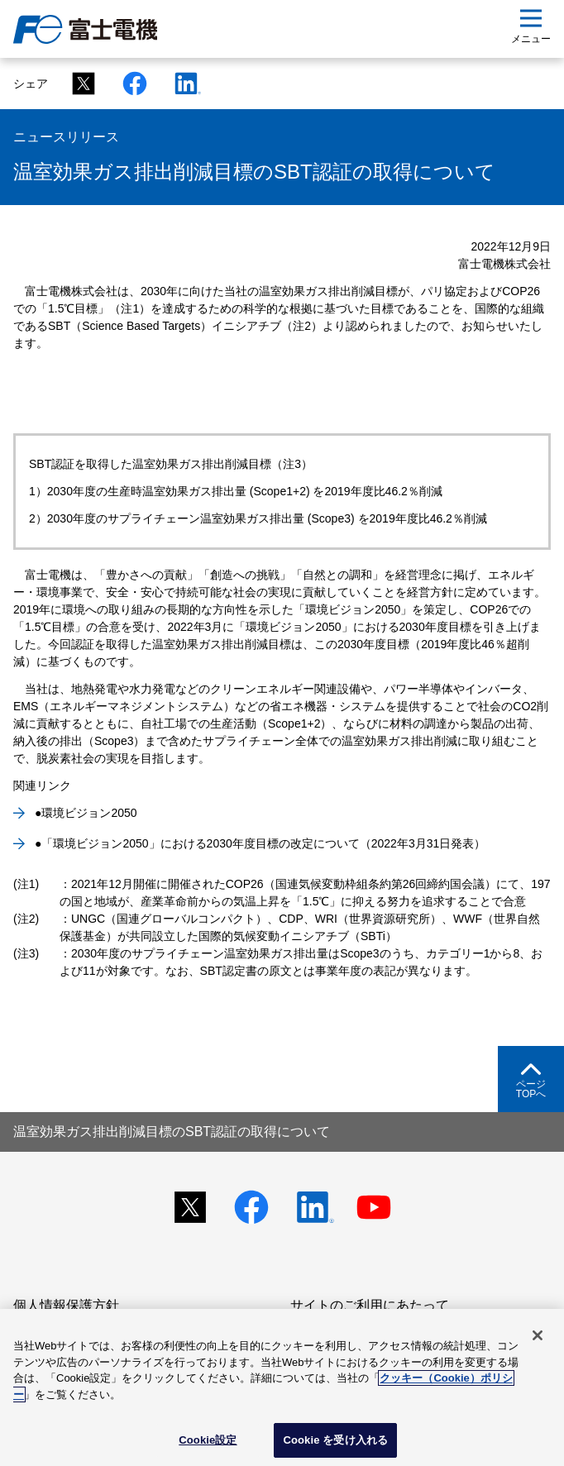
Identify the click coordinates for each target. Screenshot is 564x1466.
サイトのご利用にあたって (369, 1305)
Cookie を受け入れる (335, 1440)
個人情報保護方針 (66, 1305)
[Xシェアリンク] (78, 83)
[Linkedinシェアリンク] (181, 83)
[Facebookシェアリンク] (130, 83)
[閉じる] (537, 1335)
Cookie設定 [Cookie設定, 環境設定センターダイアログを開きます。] (208, 1440)
